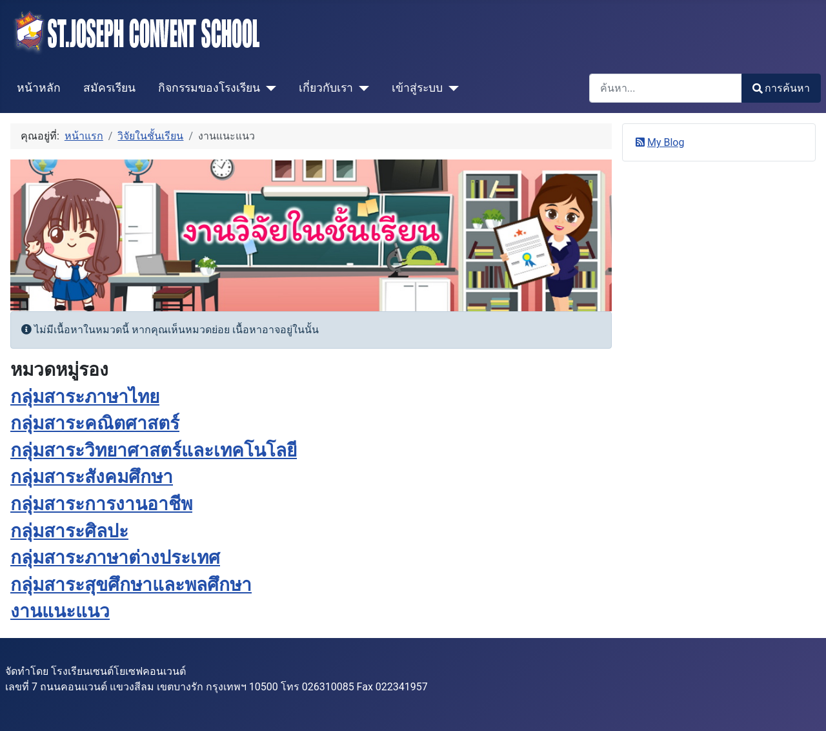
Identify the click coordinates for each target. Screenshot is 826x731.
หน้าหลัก (39, 87)
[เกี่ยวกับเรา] (361, 87)
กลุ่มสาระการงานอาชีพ (101, 504)
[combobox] (665, 88)
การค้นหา (781, 88)
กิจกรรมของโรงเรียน (209, 87)
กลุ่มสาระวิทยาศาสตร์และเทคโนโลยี (153, 450)
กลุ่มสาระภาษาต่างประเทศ (115, 557)
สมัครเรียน (109, 87)
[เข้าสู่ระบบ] (451, 87)
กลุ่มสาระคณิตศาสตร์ (94, 423)
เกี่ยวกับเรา (326, 87)
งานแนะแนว (60, 611)
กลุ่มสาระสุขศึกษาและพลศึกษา (131, 584)
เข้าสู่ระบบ (417, 87)
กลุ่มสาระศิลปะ (69, 531)
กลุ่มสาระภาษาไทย (84, 396)
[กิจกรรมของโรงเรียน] (268, 87)
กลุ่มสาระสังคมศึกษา (91, 477)
